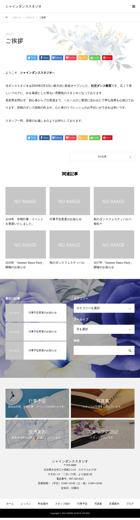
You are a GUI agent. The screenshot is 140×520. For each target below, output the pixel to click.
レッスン (26, 503)
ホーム (10, 503)
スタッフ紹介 (62, 503)
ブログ (130, 503)
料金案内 (43, 503)
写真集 (98, 503)
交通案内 (114, 503)
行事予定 (82, 503)
